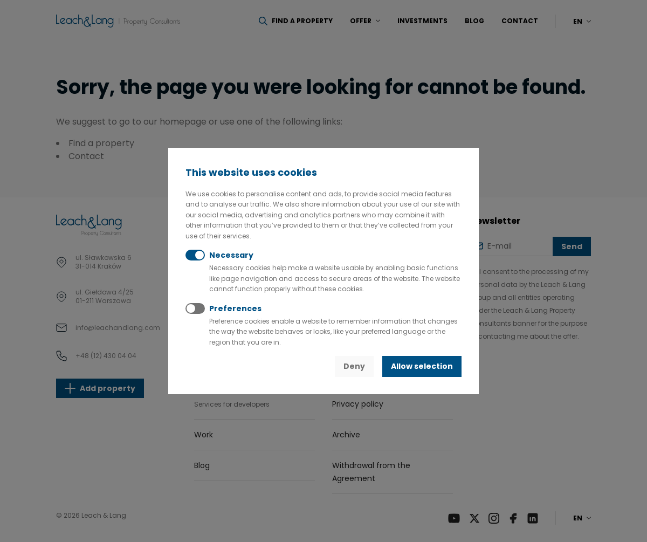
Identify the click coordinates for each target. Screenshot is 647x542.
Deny (354, 366)
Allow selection (422, 366)
